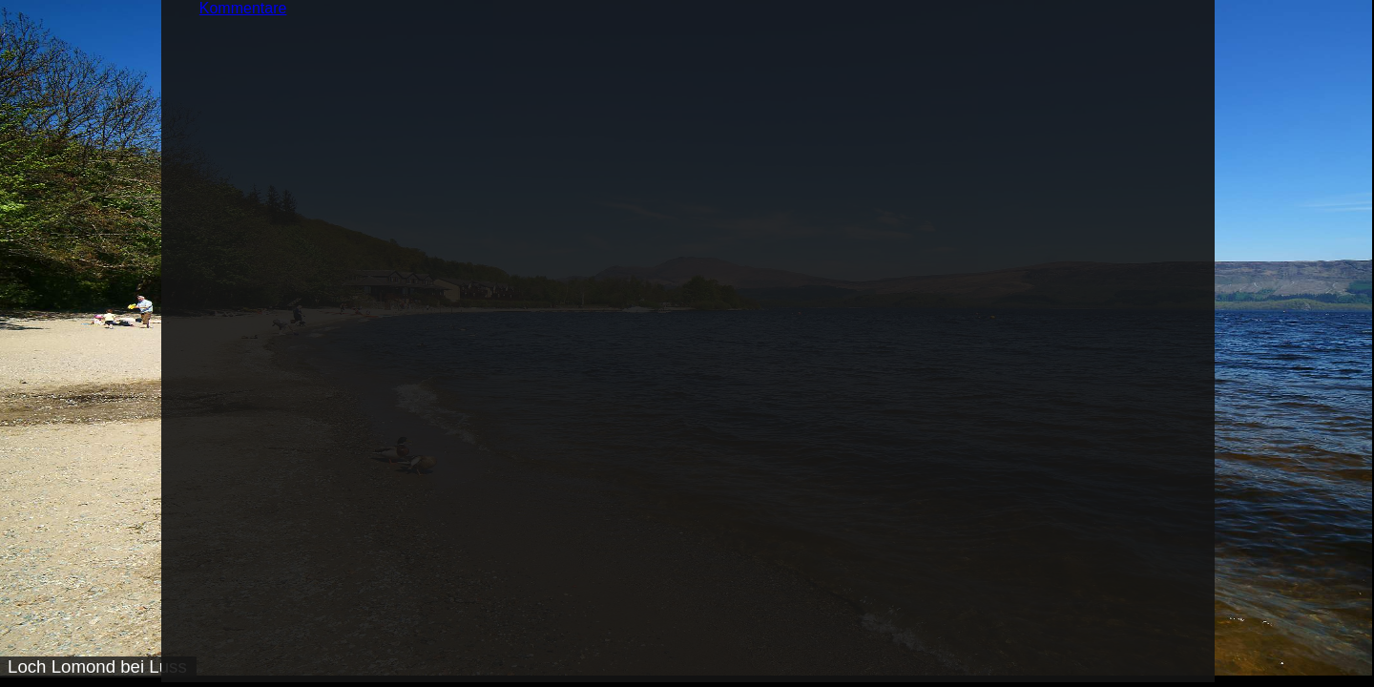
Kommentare (243, 8)
